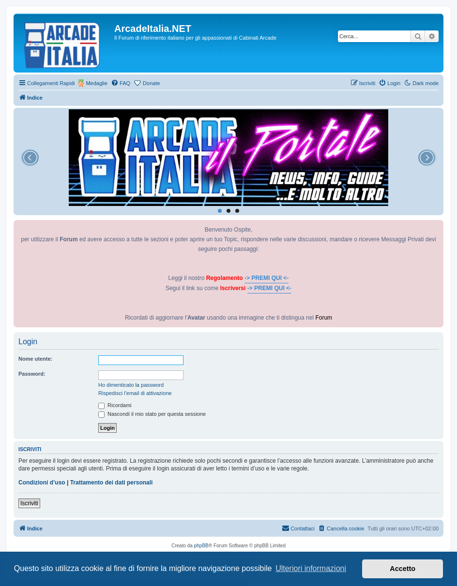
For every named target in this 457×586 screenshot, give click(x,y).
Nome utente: (35, 359)
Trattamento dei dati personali (111, 482)
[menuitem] (120, 83)
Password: (32, 374)
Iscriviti (29, 503)
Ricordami (115, 405)
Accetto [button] (402, 568)
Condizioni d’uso (41, 482)
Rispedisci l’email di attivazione (135, 393)
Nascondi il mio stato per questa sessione (152, 414)
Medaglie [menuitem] (96, 83)
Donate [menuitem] (151, 83)
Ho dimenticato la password (131, 385)
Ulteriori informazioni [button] (310, 568)
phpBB (201, 545)
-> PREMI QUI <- (266, 278)
